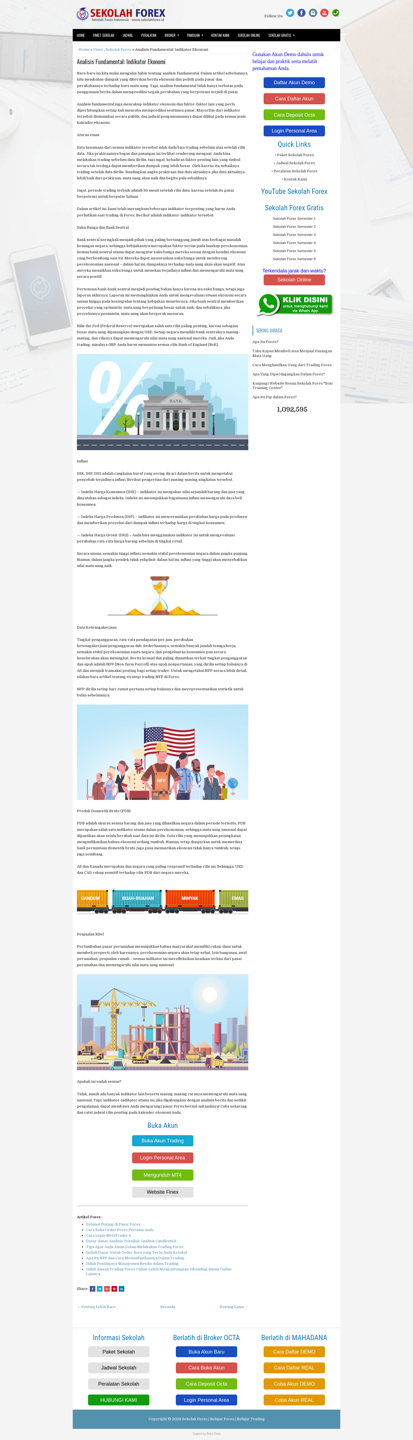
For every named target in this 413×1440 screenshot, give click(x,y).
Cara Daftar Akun (294, 99)
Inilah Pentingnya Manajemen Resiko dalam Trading (132, 1263)
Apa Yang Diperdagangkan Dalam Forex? (288, 374)
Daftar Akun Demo (294, 82)
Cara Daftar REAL (294, 1368)
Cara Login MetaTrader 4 (108, 1235)
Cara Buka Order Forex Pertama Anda (120, 1230)
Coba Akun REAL (294, 1400)
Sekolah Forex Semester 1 (294, 218)
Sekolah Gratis (283, 33)
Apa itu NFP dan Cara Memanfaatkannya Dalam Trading (135, 1258)
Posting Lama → (234, 1307)
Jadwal (128, 35)
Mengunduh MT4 (162, 1175)
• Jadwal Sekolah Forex (294, 163)
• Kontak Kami (294, 179)
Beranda (167, 1307)
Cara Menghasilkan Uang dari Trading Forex (292, 365)
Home (81, 35)
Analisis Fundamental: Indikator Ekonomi (121, 61)
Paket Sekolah (103, 35)
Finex (98, 49)
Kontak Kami (220, 35)
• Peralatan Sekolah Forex (294, 171)
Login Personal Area (162, 1158)
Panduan (197, 33)
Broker (174, 33)
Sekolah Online (249, 35)
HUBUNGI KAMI (118, 1400)
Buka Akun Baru (206, 1352)
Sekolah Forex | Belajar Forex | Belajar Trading (223, 1419)
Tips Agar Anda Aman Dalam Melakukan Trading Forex (134, 1247)
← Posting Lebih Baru (96, 1307)
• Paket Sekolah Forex (294, 155)
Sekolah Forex (118, 49)
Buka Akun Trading (163, 1141)
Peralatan (148, 35)
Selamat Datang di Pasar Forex (113, 1224)
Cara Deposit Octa (294, 115)
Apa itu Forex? (265, 342)
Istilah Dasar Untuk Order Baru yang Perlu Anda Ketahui (136, 1252)
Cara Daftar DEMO (294, 1352)
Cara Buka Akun (206, 1368)
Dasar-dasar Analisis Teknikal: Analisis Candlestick (131, 1241)
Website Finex (163, 1192)
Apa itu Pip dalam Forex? (274, 397)
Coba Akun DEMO (294, 1384)
